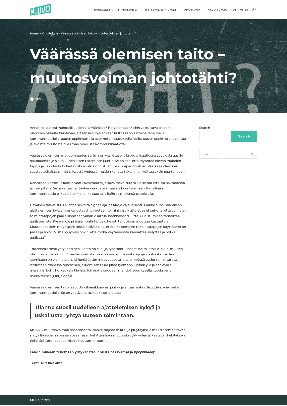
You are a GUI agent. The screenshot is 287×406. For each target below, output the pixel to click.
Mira (38, 99)
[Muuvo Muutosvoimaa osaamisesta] (40, 10)
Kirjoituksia (217, 9)
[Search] (223, 154)
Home (34, 33)
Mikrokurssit (128, 9)
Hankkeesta (103, 9)
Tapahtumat (192, 9)
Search (204, 128)
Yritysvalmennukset (161, 9)
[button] (255, 9)
